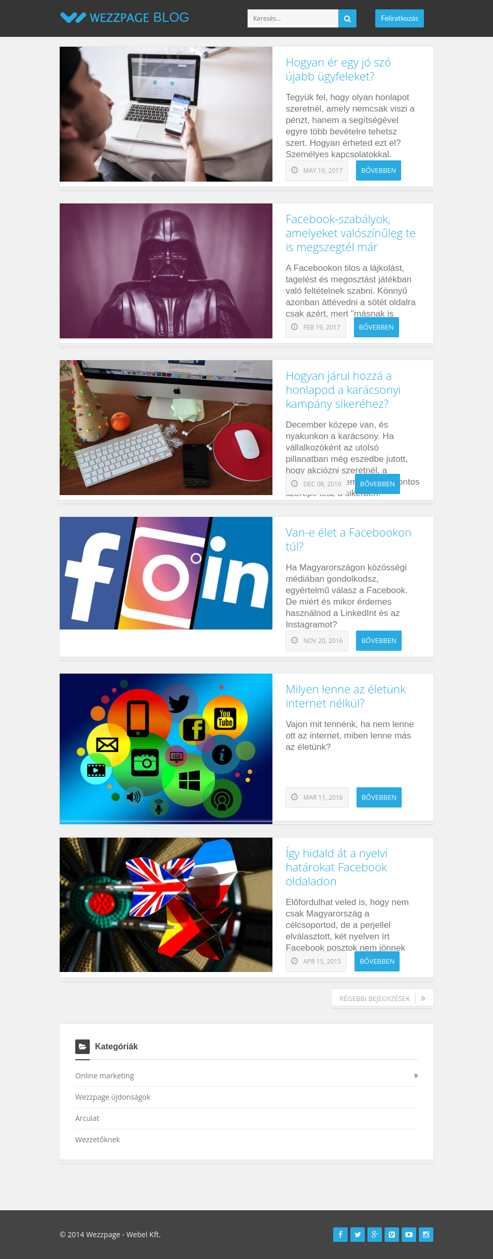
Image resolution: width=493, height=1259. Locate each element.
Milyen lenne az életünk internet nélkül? (345, 695)
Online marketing (104, 1075)
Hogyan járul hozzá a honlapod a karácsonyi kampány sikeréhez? (343, 389)
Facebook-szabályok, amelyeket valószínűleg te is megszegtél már (350, 232)
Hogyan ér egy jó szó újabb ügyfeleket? (338, 69)
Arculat (87, 1118)
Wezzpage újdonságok (112, 1097)
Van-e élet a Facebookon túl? (348, 539)
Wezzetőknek (97, 1139)
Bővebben (378, 170)
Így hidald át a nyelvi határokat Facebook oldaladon (336, 866)
